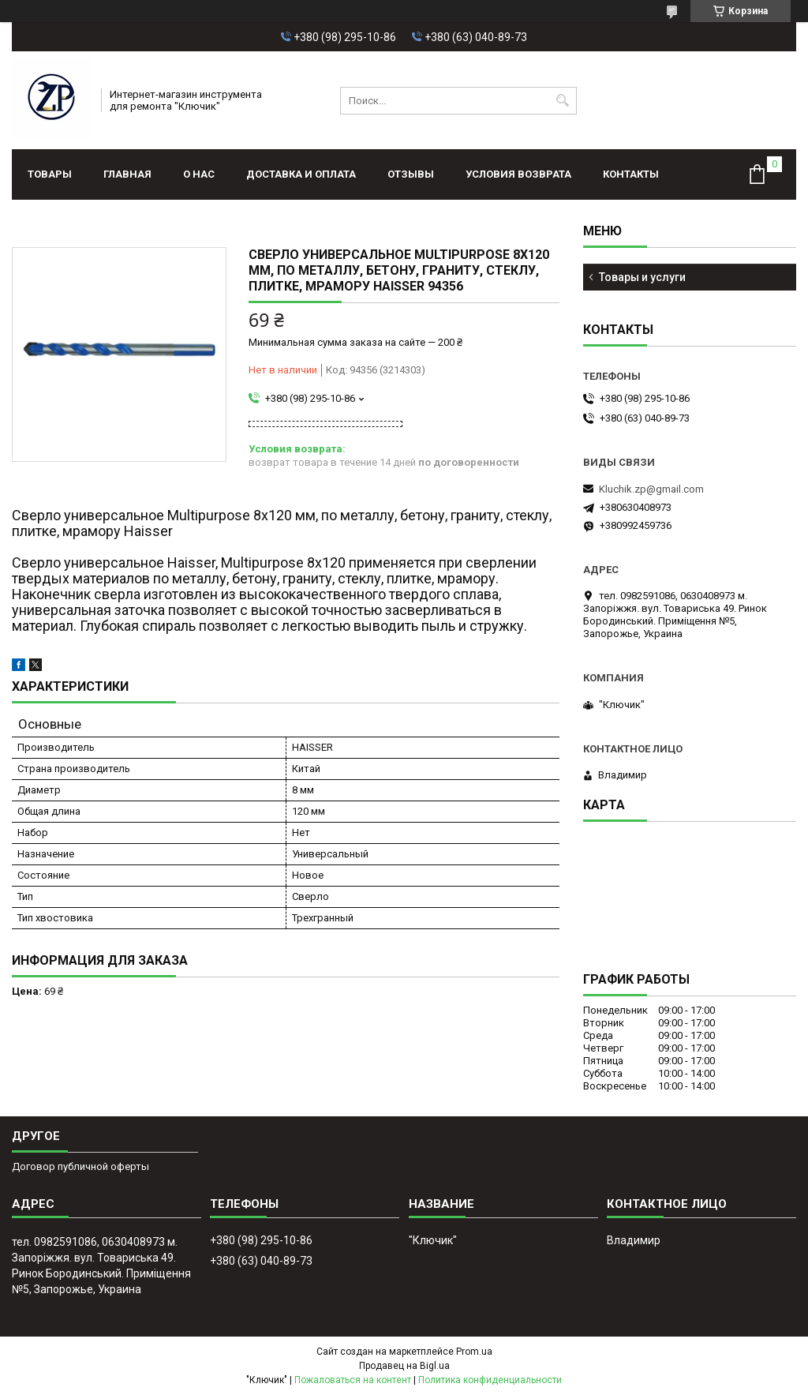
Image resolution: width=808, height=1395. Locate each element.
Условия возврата (518, 174)
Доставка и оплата (301, 174)
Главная (127, 174)
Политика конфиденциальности (490, 1380)
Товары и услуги (642, 277)
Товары (50, 174)
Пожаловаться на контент (352, 1380)
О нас (199, 174)
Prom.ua (474, 1351)
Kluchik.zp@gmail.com (651, 489)
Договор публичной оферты (80, 1166)
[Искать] (563, 100)
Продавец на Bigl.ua (404, 1365)
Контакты (631, 174)
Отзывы (410, 174)
